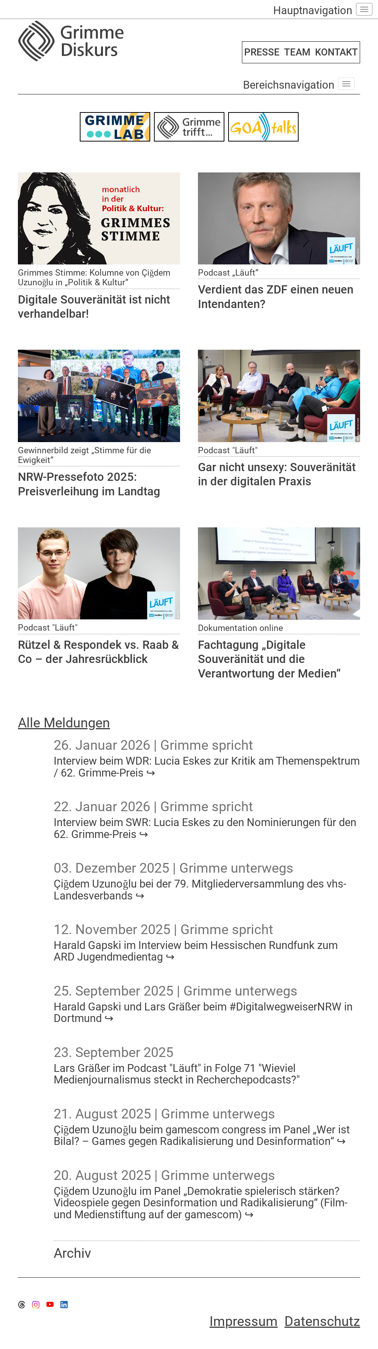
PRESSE (262, 52)
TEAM (297, 52)
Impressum (244, 1321)
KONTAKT (336, 52)
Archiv (72, 1253)
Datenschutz (322, 1321)
